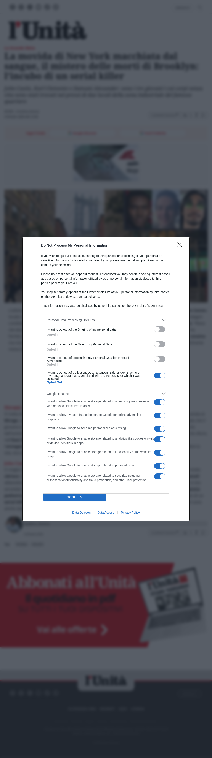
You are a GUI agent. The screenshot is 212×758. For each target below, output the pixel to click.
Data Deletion (81, 512)
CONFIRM (75, 497)
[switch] (159, 329)
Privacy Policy (130, 512)
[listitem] (106, 320)
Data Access (105, 512)
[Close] (181, 246)
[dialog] (106, 379)
